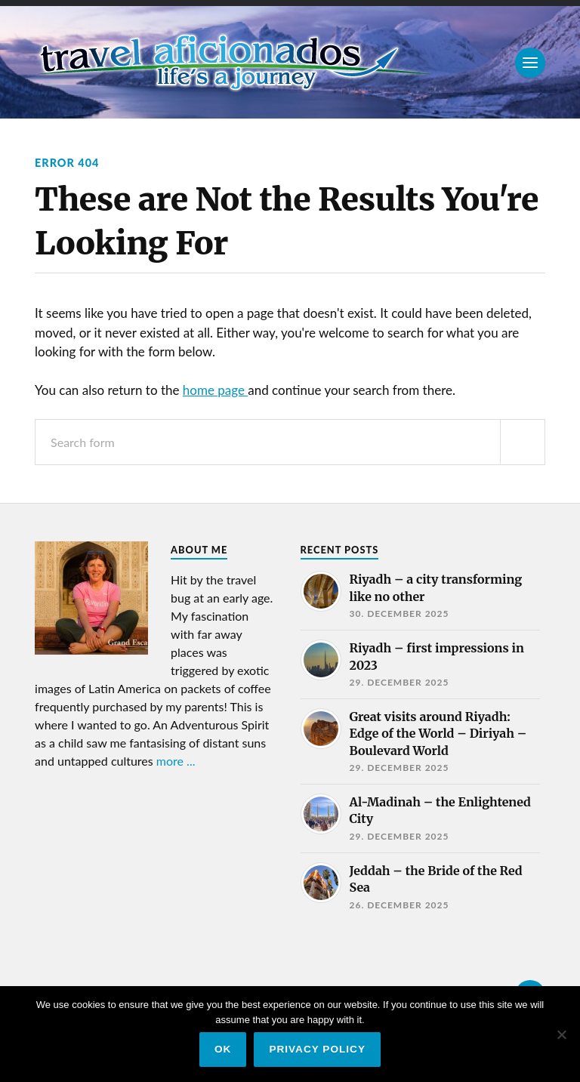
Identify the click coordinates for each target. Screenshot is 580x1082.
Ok (222, 1049)
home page (215, 390)
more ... (176, 761)
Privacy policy (317, 1049)
